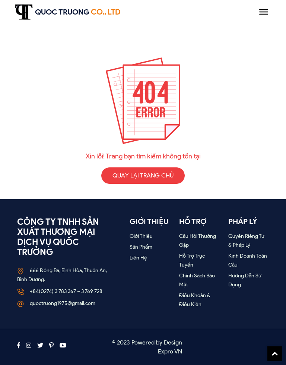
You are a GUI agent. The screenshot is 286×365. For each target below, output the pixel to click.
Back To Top (274, 353)
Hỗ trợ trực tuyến (192, 260)
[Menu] (263, 12)
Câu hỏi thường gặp (197, 240)
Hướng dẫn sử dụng (244, 280)
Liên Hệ (138, 258)
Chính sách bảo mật (197, 280)
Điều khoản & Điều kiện (194, 300)
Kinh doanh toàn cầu (247, 260)
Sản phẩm (141, 247)
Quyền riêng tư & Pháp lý (246, 240)
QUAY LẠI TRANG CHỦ (143, 175)
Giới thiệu (141, 236)
